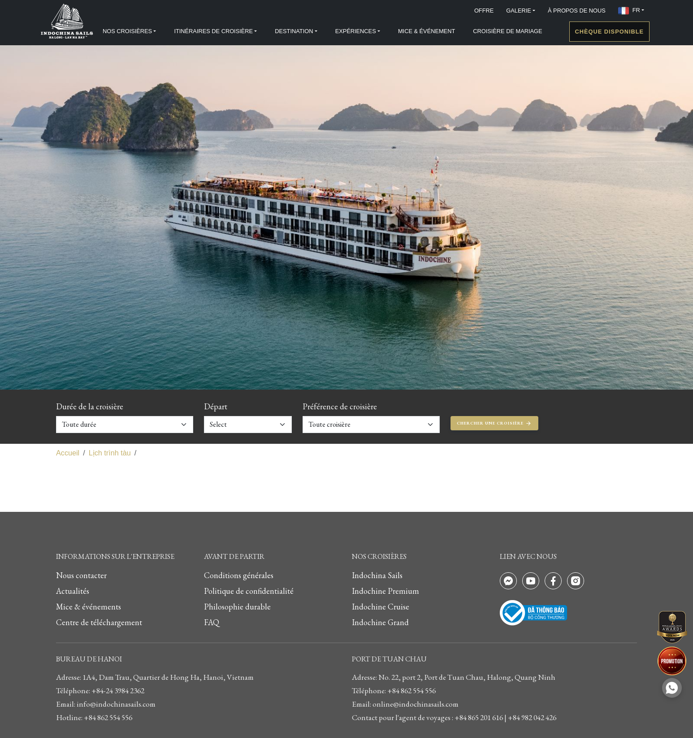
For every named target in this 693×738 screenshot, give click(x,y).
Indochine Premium (385, 591)
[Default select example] (124, 424)
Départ (215, 406)
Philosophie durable (237, 606)
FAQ (211, 622)
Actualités (72, 591)
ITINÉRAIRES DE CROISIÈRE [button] (213, 31)
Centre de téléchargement (99, 622)
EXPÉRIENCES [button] (355, 31)
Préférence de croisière (340, 406)
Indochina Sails (377, 575)
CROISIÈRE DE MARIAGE (507, 31)
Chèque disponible (609, 31)
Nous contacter (81, 575)
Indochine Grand (380, 622)
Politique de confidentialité (249, 591)
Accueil (67, 453)
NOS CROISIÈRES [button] (127, 31)
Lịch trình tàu (110, 453)
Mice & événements (88, 606)
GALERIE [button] (518, 10)
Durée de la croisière (89, 406)
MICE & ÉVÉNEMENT (426, 31)
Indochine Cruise (380, 606)
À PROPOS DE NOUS (577, 10)
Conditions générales (238, 575)
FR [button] (629, 10)
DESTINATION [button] (294, 31)
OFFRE (484, 10)
